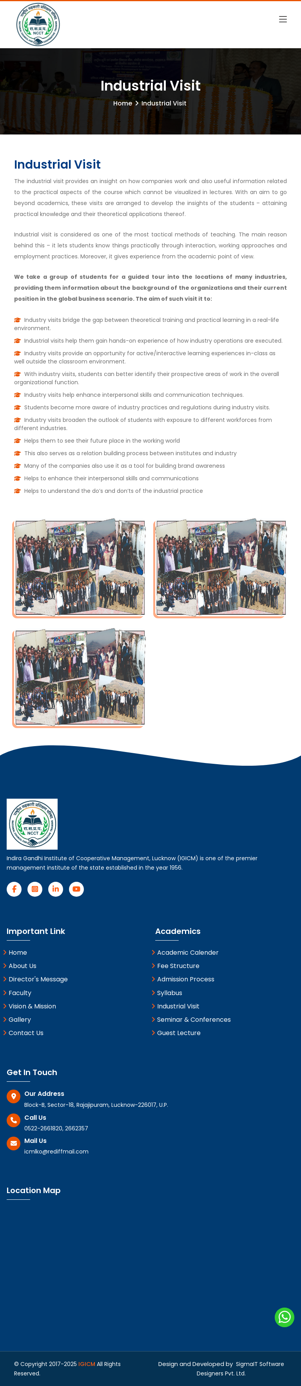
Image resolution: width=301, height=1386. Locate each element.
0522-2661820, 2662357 (56, 1128)
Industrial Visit (175, 1006)
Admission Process (182, 979)
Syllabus (166, 992)
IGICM (87, 1364)
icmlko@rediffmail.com (56, 1151)
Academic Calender (185, 952)
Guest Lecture (176, 1032)
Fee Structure (175, 965)
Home (122, 103)
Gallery (17, 1019)
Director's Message (35, 979)
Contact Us (23, 1032)
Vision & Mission (29, 1006)
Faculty (17, 992)
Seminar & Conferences (191, 1019)
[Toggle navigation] (283, 14)
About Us (19, 965)
